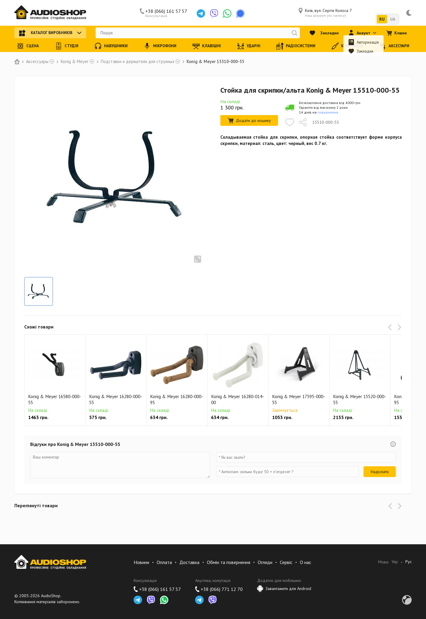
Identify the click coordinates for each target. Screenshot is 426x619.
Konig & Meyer (74, 61)
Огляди (265, 562)
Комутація (347, 46)
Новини (141, 562)
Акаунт (362, 33)
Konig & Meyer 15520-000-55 (359, 399)
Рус (408, 561)
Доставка (189, 562)
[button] (391, 327)
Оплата (164, 562)
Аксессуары (37, 61)
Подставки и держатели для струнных (137, 61)
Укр (395, 561)
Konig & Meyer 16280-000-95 (176, 399)
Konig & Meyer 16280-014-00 (237, 399)
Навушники (111, 46)
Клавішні (207, 46)
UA (392, 19)
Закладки (324, 33)
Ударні (248, 46)
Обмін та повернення (228, 562)
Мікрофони (159, 46)
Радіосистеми (295, 46)
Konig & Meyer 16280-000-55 (115, 399)
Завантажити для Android (284, 588)
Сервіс (286, 562)
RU (381, 19)
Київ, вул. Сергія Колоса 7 (325, 12)
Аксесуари (394, 46)
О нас (305, 562)
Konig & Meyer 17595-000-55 (298, 399)
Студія (66, 46)
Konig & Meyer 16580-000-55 (54, 399)
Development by (407, 600)
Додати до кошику (249, 120)
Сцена (28, 46)
